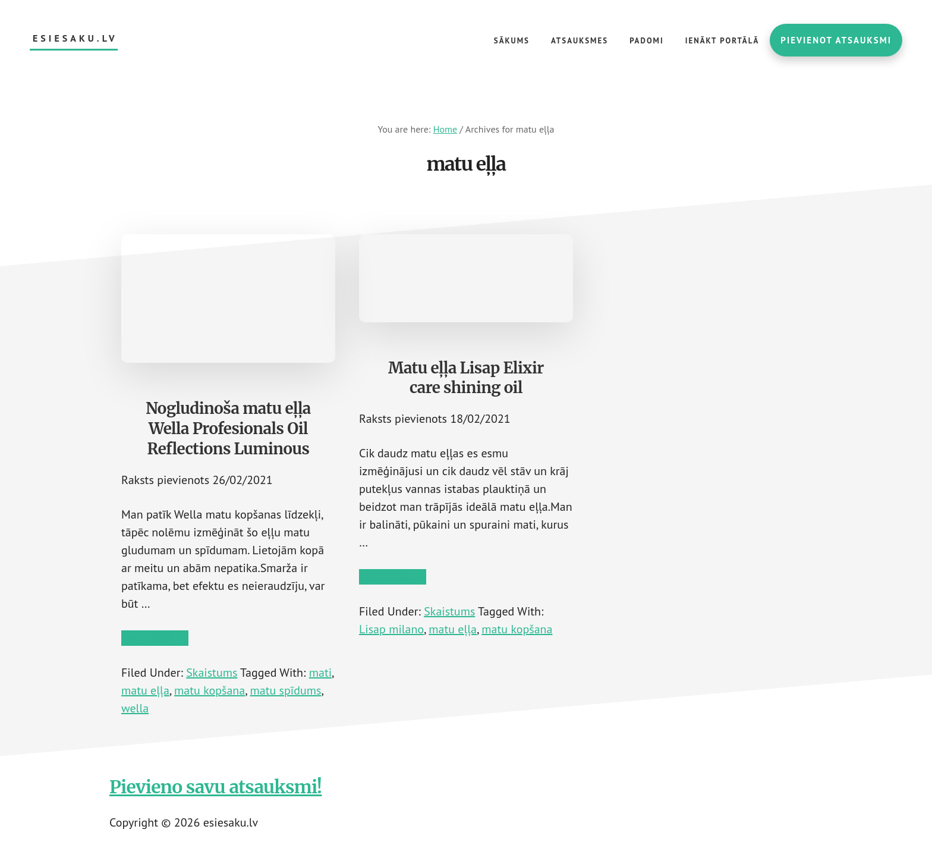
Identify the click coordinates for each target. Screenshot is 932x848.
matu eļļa (145, 690)
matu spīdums (286, 690)
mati (320, 672)
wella (135, 708)
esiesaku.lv (75, 38)
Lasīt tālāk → (154, 638)
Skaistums (211, 672)
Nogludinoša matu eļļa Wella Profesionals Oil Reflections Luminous (228, 428)
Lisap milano (391, 629)
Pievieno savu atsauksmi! (215, 786)
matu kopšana (209, 690)
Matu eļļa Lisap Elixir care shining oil (466, 378)
